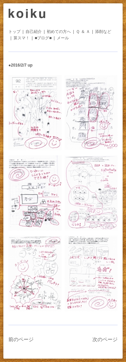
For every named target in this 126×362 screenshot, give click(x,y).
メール (63, 38)
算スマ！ (21, 38)
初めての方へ (59, 31)
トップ (14, 31)
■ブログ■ (43, 38)
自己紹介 (34, 31)
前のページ (21, 339)
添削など (103, 31)
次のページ (105, 339)
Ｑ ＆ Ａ (83, 31)
